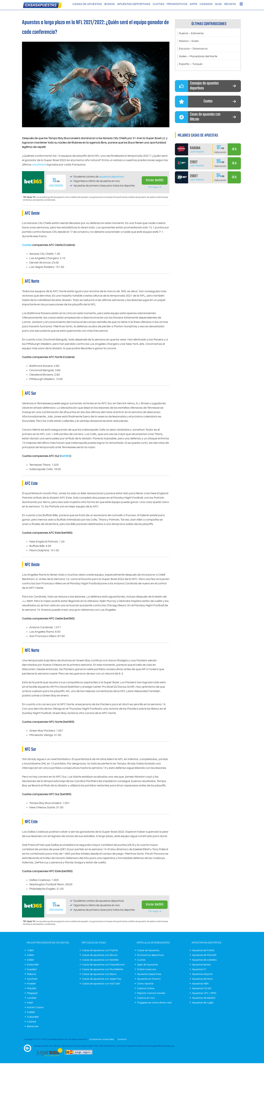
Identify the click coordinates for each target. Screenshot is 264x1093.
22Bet (30, 955)
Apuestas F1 (199, 969)
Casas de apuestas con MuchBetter (102, 969)
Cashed (31, 1021)
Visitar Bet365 (155, 180)
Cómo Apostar (145, 983)
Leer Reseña (56, 185)
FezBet (31, 1012)
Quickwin (32, 979)
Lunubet (31, 998)
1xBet (30, 950)
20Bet (30, 960)
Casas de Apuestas (87, 4)
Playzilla (31, 988)
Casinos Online (145, 988)
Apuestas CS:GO (201, 988)
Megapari (32, 993)
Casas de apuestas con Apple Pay (101, 979)
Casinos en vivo (146, 998)
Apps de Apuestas (147, 964)
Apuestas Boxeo (201, 964)
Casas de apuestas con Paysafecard (103, 964)
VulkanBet (33, 1017)
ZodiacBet (33, 964)
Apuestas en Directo (149, 979)
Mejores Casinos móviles (151, 993)
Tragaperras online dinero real (154, 1002)
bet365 (65, 456)
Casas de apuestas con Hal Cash (101, 983)
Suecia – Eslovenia (191, 33)
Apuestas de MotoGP (204, 955)
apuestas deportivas (111, 176)
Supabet (32, 969)
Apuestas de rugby (203, 1002)
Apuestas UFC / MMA (204, 993)
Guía (218, 4)
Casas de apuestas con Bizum (99, 974)
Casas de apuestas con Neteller (100, 960)
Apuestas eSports (202, 974)
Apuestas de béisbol (203, 998)
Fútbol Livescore (146, 969)
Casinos (206, 4)
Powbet (31, 983)
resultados (39, 164)
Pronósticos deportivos (150, 955)
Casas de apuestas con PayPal (100, 950)
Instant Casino (35, 1007)
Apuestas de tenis (202, 979)
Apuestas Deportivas (133, 4)
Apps (193, 4)
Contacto (122, 1039)
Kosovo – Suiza (189, 41)
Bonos (109, 4)
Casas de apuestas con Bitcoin (100, 955)
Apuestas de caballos (204, 960)
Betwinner (33, 1026)
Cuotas (158, 4)
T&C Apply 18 (154, 187)
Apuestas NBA (200, 983)
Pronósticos (177, 4)
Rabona (31, 974)
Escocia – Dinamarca (193, 48)
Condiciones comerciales (102, 1039)
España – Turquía (190, 64)
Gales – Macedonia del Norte (198, 56)
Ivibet (30, 1002)
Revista (230, 4)
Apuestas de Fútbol (203, 950)
